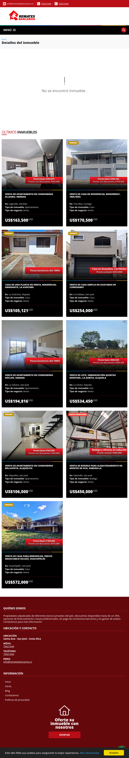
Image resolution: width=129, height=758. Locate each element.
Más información (89, 753)
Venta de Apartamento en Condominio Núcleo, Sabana (29, 376)
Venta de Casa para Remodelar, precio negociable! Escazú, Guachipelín (28, 557)
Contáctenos (12, 695)
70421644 (46, 3)
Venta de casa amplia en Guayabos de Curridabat (93, 286)
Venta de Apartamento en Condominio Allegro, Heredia (29, 195)
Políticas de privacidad (17, 699)
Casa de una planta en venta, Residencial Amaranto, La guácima (31, 286)
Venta (8, 686)
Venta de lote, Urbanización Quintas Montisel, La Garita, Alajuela (93, 376)
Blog (7, 690)
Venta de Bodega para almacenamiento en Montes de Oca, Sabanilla (96, 467)
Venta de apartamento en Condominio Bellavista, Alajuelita (29, 467)
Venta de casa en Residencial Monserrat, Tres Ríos (95, 195)
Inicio (4, 39)
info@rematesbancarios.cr (17, 661)
